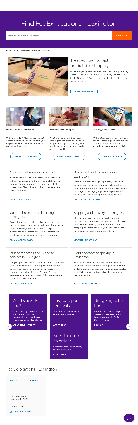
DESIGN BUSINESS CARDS (22, 240)
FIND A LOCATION (81, 90)
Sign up (98, 325)
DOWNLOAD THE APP (23, 155)
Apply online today (24, 325)
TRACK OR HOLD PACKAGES (87, 283)
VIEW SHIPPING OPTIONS (85, 240)
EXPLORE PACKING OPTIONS (87, 199)
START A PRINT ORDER (20, 199)
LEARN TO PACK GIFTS (67, 155)
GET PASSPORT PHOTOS (21, 283)
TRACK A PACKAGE (110, 155)
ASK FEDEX (129, 418)
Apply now (59, 325)
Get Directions (21, 411)
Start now (59, 354)
